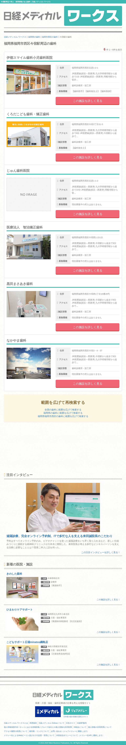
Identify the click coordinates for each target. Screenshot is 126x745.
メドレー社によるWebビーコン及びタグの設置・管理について (29, 735)
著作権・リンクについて (39, 731)
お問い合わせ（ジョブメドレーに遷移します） (70, 731)
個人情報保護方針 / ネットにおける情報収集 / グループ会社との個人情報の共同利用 (38, 727)
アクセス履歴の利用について (15, 731)
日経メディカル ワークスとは (16, 723)
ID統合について (80, 727)
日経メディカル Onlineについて (51, 723)
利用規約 (33, 723)
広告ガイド (70, 723)
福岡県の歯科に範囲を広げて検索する (63, 413)
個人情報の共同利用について (100, 727)
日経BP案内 (82, 723)
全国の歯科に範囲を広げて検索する (63, 409)
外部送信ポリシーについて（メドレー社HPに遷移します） (80, 735)
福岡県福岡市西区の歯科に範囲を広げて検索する (63, 416)
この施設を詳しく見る (87, 100)
